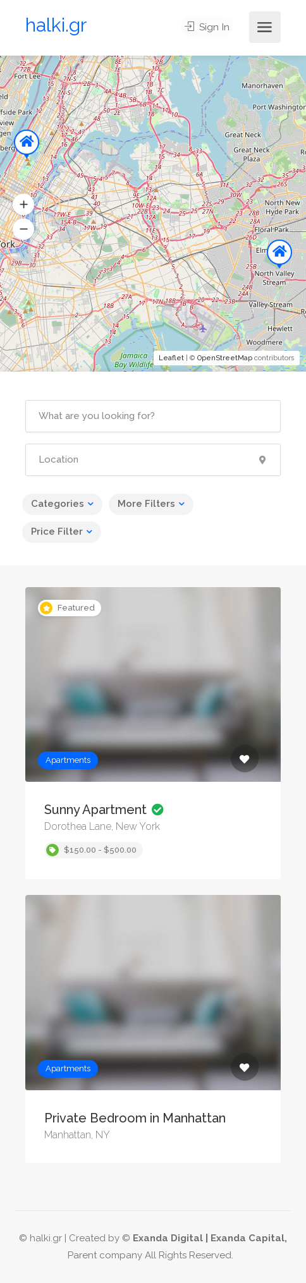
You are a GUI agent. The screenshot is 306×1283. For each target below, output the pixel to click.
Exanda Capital (248, 1238)
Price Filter (57, 531)
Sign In (209, 27)
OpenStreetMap (224, 358)
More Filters (146, 503)
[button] (23, 205)
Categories (57, 503)
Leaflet (171, 358)
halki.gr (56, 25)
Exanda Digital (168, 1238)
